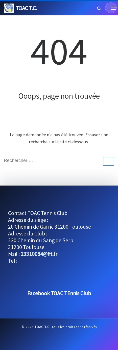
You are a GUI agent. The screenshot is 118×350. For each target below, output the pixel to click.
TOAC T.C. (43, 327)
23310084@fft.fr (39, 254)
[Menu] (111, 8)
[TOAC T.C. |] (9, 7)
